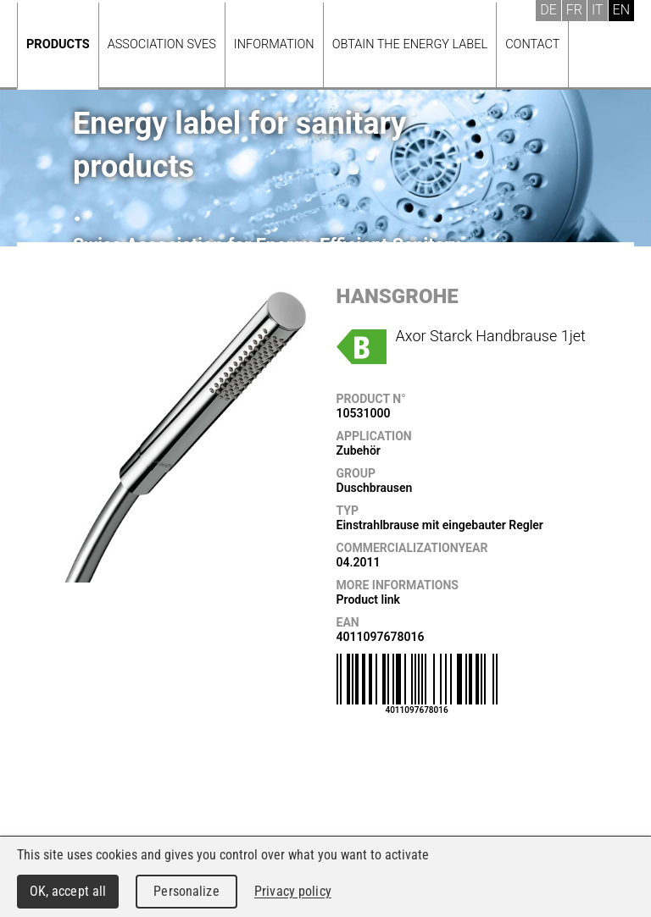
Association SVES (162, 44)
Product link (368, 599)
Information (274, 44)
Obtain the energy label (410, 44)
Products (58, 44)
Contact (532, 44)
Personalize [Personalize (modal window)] (186, 891)
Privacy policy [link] (292, 891)
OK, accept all (68, 891)
